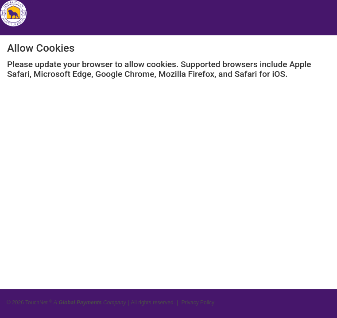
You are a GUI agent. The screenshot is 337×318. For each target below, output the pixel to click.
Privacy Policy (197, 300)
